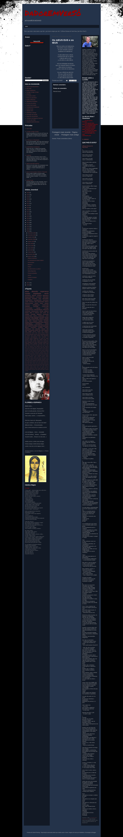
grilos (36, 342)
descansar (27, 337)
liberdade (46, 297)
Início (26, 26)
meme (31, 343)
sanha (27, 312)
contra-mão (45, 306)
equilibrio (27, 322)
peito (28, 364)
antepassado (33, 348)
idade (26, 359)
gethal (34, 357)
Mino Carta (27, 347)
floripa (31, 338)
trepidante (37, 294)
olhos (47, 343)
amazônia (46, 321)
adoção (30, 319)
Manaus (34, 331)
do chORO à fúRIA (31, 96)
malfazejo (27, 343)
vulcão (27, 294)
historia (47, 332)
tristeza (28, 335)
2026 (28, 192)
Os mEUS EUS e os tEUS (34, 269)
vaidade (40, 321)
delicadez (37, 329)
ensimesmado (28, 315)
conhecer (27, 311)
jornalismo (43, 360)
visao (41, 303)
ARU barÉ (28, 88)
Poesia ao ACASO (37, 41)
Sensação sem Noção (31, 114)
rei (48, 365)
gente (32, 357)
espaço (35, 356)
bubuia (40, 350)
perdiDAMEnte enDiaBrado (33, 147)
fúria (33, 342)
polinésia (47, 364)
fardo (26, 321)
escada (26, 356)
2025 (28, 194)
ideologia (39, 359)
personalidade (34, 318)
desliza (43, 332)
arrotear (38, 335)
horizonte (27, 330)
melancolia (45, 305)
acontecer (28, 295)
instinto (30, 360)
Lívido (35, 346)
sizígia (39, 368)
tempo (39, 325)
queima (38, 365)
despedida (36, 317)
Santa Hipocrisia (32, 271)
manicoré (34, 361)
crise (36, 332)
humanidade (28, 308)
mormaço (40, 343)
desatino (34, 298)
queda (38, 308)
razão (34, 339)
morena (35, 334)
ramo (41, 365)
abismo (34, 295)
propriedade (30, 365)
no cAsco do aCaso (31, 103)
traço (37, 369)
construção (37, 352)
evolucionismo (29, 309)
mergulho (35, 343)
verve (46, 294)
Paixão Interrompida (31, 105)
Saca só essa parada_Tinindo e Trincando (36, 172)
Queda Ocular (29, 109)
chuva (26, 352)
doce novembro (42, 337)
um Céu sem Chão (31, 120)
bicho (32, 350)
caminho (35, 341)
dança (39, 332)
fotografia (29, 342)
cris (42, 341)
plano (44, 364)
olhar (30, 321)
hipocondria (40, 342)
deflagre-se (36, 305)
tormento (33, 369)
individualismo (38, 309)
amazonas (27, 341)
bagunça (47, 348)
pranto (26, 365)
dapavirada (40, 301)
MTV (41, 346)
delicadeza (46, 335)
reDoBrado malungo (31, 112)
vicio (32, 335)
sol (25, 335)
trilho (39, 369)
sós (36, 344)
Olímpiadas (32, 347)
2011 (28, 224)
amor (27, 291)
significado (32, 368)
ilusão (41, 322)
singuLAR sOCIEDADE (32, 116)
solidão (42, 368)
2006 (28, 285)
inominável (27, 360)
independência (28, 323)
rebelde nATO (29, 110)
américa (30, 326)
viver (39, 298)
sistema (35, 368)
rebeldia (27, 306)
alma (26, 326)
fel (48, 337)
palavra (46, 311)
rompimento (41, 315)
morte (44, 343)
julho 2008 (30, 243)
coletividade (28, 329)
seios (38, 366)
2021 (28, 203)
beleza (47, 301)
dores (36, 355)
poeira (35, 315)
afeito (42, 347)
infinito (41, 311)
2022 (28, 201)
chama (33, 319)
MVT (44, 346)
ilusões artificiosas (30, 99)
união (26, 301)
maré (40, 361)
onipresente (42, 334)
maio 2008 (30, 247)
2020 (28, 205)
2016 (28, 214)
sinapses (35, 321)
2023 (28, 199)
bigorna (34, 350)
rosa (26, 331)
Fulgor (47, 344)
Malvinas (47, 346)
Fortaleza (30, 279)
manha (47, 323)
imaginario (46, 322)
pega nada (27, 344)
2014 (28, 218)
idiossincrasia (29, 303)
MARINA (38, 346)
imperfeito (43, 359)
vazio (26, 319)
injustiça (47, 317)
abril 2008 (30, 250)
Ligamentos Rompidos (31, 101)
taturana (29, 369)
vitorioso (47, 369)
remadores (27, 366)
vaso (39, 344)
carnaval (31, 351)
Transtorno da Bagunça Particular (34, 118)
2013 (28, 220)
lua (48, 342)
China (41, 344)
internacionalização (29, 334)
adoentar (46, 325)
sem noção (42, 366)
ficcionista (27, 338)
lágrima (27, 327)
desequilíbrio (28, 300)
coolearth (41, 352)
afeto (44, 347)
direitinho (28, 94)
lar (45, 360)
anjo (31, 341)
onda (42, 330)
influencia (46, 309)
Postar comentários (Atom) (64, 138)
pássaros (35, 365)
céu (33, 329)
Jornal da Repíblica (29, 346)
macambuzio (39, 323)
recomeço (46, 300)
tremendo (46, 314)
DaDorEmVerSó (53, 12)
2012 (28, 222)
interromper (46, 326)
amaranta (27, 348)
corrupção (40, 326)
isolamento (39, 360)
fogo (26, 342)
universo (27, 305)
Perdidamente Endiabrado (32, 107)
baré (29, 350)
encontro (38, 297)
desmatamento (34, 337)
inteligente (34, 360)
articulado (28, 298)
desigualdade (27, 355)
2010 (28, 226)
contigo (46, 308)
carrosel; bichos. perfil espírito (40, 351)
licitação (45, 342)
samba (31, 366)
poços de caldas (45, 338)
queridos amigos (29, 339)
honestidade (37, 322)
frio (29, 357)
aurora (43, 348)
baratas (26, 350)
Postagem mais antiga (70, 135)
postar (47, 334)
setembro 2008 (32, 239)
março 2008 (31, 252)
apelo (38, 348)
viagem (41, 339)
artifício (40, 348)
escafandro (31, 356)
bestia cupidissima (30, 90)
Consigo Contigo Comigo (32, 92)
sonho (45, 368)
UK (48, 339)
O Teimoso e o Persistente (32, 140)
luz (39, 338)
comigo (37, 319)
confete (32, 352)
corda (45, 352)
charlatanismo (28, 332)
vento (47, 315)
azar (42, 331)
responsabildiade (29, 325)
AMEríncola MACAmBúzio (32, 163)
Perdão (45, 339)
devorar (32, 355)
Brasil (42, 325)
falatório (39, 314)
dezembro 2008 (32, 233)
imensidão (41, 317)
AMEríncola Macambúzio (32, 86)
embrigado (39, 355)
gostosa (32, 322)
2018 (28, 209)
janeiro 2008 (31, 256)
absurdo (35, 291)
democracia (46, 341)
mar (40, 330)
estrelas (47, 356)
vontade (26, 370)
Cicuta (44, 344)
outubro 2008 (31, 237)
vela (41, 369)
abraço (38, 347)
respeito (47, 318)
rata (43, 365)
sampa (34, 366)
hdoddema (81, 832)
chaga (47, 351)
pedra (26, 364)
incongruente (37, 300)
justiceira (32, 330)
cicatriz (29, 352)
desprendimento (29, 297)
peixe (31, 364)
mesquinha (27, 318)
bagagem (46, 331)
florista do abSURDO (31, 97)
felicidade (27, 357)
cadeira (43, 350)
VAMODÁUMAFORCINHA (32, 122)
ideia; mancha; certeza (32, 359)
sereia (33, 344)
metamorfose (46, 361)
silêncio (47, 327)
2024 (28, 197)
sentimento (27, 368)
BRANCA (30, 264)
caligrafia (47, 350)
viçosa (34, 335)
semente (47, 366)
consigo (31, 317)
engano (47, 355)
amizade (35, 306)
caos (29, 351)
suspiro (35, 325)
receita (46, 365)
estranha (43, 356)
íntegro (30, 331)
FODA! (29, 266)
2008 (28, 231)
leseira (36, 330)
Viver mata (29, 128)
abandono (46, 295)
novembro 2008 (32, 235)
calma (26, 351)
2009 (28, 229)
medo (42, 361)
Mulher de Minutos (32, 258)
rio (31, 344)
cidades (39, 341)
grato (37, 357)
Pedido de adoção (32, 277)
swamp (26, 369)
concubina (34, 326)
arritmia (39, 295)
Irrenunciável (31, 262)
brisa (37, 350)
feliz (48, 329)
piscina (41, 364)
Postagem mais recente (61, 132)
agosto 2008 (31, 241)
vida (35, 301)
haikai (40, 357)
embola (43, 329)
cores (47, 352)
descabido (46, 298)
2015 (28, 216)
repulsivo (46, 330)
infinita (47, 359)
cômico (41, 319)
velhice (43, 369)
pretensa (41, 318)
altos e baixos (34, 312)
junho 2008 (31, 245)
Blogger (94, 832)
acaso (36, 303)
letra (31, 361)
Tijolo (36, 347)
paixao (47, 303)
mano (37, 361)
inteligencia (35, 338)
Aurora (29, 275)
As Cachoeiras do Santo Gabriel (35, 260)
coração (33, 314)
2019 (28, 207)
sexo (38, 339)
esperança (44, 291)
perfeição (40, 327)
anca (30, 348)
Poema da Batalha (32, 273)
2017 (28, 211)
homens (31, 301)
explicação (46, 319)
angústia (27, 317)
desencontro (35, 311)
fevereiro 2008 (31, 254)
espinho (38, 356)
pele (33, 364)
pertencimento (36, 364)
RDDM (38, 331)
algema (47, 347)
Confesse (28, 155)
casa (42, 335)
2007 (28, 282)
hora (48, 357)
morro (38, 334)
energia (43, 355)
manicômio (33, 327)
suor (48, 368)
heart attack (44, 357)
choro (33, 332)
